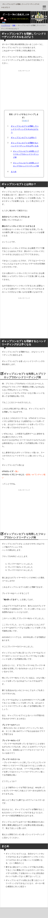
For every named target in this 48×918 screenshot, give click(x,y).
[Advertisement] (24, 89)
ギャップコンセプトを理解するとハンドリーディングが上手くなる (25, 144)
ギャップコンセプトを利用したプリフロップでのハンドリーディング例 (26, 154)
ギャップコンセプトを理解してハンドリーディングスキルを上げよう (25, 129)
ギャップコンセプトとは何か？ (24, 137)
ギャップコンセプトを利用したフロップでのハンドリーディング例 (26, 164)
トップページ (5, 25)
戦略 (13, 25)
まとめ (13, 172)
